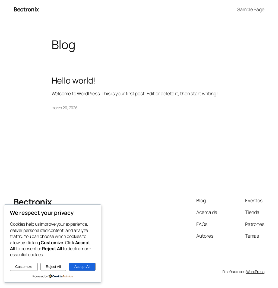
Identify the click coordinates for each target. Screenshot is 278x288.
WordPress (255, 271)
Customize (23, 267)
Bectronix (26, 9)
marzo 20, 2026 (65, 107)
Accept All (82, 267)
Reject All (53, 267)
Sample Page (250, 9)
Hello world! (74, 80)
